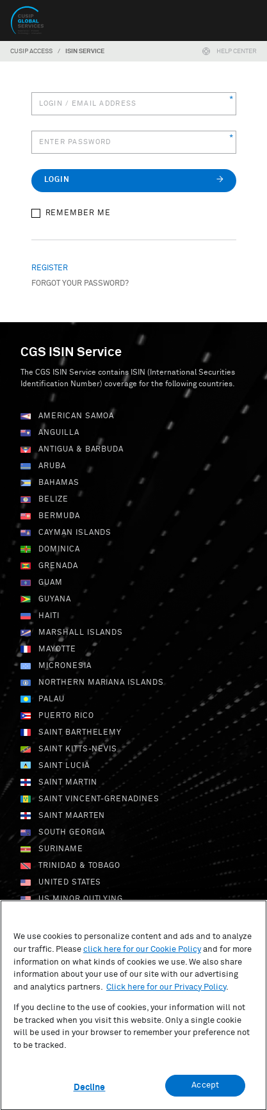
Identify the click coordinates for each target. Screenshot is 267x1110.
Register (49, 268)
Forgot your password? (80, 284)
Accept (205, 1091)
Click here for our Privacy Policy (166, 992)
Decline (90, 1093)
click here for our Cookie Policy (142, 955)
